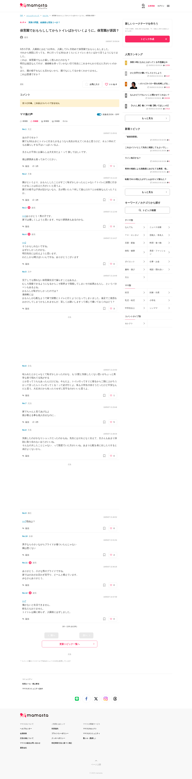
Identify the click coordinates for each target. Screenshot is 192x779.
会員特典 (23, 733)
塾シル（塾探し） (90, 738)
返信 (27, 166)
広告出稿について (27, 738)
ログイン (160, 6)
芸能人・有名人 (156, 235)
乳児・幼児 (130, 300)
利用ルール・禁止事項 (30, 684)
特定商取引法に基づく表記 (62, 743)
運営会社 (23, 748)
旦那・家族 (130, 243)
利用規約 (55, 729)
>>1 (24, 216)
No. (24, 129)
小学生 (153, 300)
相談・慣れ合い (156, 269)
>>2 (24, 243)
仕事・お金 (154, 261)
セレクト (129, 323)
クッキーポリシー (58, 738)
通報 (21, 84)
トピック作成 (147, 39)
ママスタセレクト (90, 729)
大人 (127, 277)
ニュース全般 (155, 227)
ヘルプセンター (26, 729)
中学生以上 (130, 308)
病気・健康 (130, 251)
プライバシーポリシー (60, 733)
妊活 (127, 292)
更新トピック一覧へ (69, 644)
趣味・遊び (130, 269)
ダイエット (130, 261)
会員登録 (151, 6)
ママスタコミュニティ (91, 733)
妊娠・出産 (154, 292)
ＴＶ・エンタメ (132, 235)
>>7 (24, 521)
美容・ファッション (157, 252)
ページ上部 (96, 764)
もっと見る (147, 118)
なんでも (129, 227)
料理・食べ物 (155, 243)
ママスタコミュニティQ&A (32, 689)
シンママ (153, 308)
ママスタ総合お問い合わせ (30, 743)
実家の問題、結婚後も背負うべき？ (44, 22)
